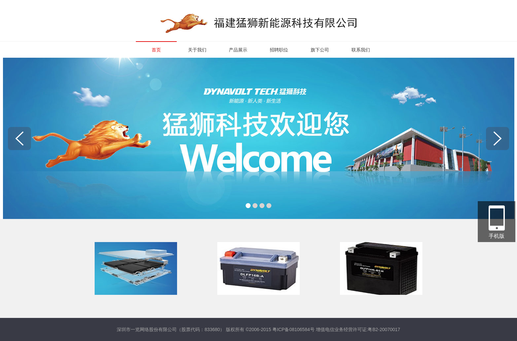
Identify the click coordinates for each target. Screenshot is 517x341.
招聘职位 (279, 49)
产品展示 (238, 49)
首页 (156, 49)
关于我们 (197, 49)
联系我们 (360, 49)
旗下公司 (320, 49)
